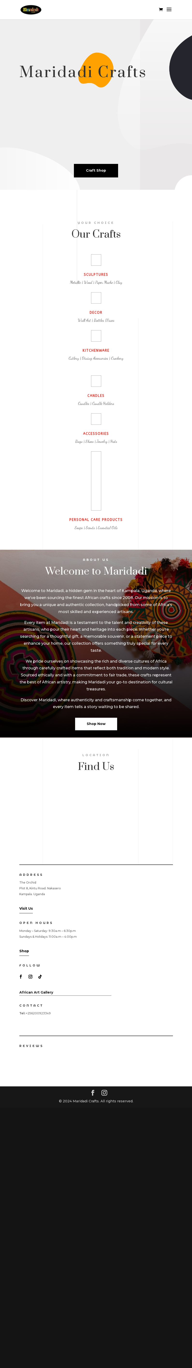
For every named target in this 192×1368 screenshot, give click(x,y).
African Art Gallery (36, 992)
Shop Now (96, 724)
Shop (24, 951)
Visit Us (26, 908)
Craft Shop (96, 170)
